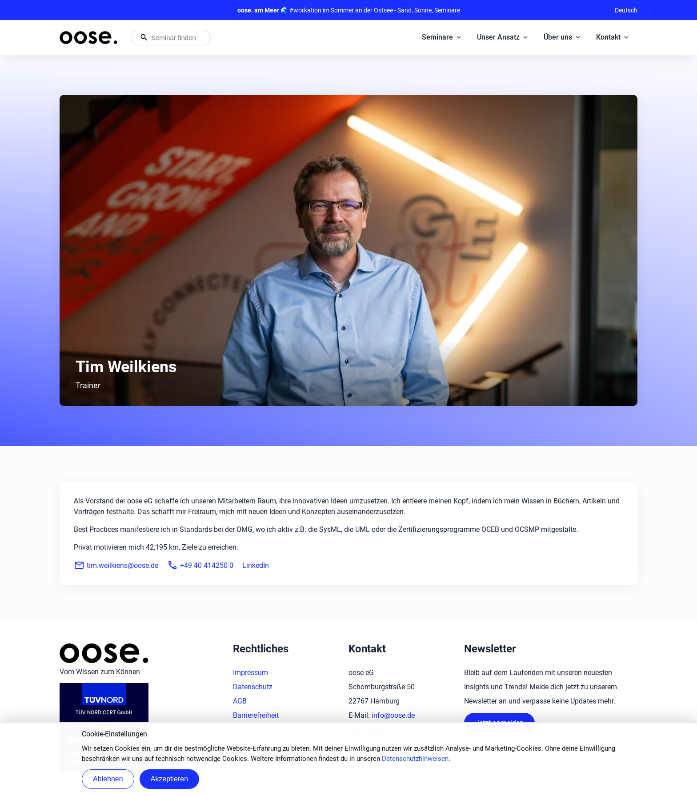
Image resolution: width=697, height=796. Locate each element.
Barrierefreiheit (256, 715)
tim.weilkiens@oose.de (116, 565)
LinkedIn (255, 565)
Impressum (250, 672)
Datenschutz (252, 687)
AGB (240, 701)
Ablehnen (108, 779)
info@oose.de (393, 715)
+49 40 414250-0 (200, 565)
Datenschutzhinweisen (415, 759)
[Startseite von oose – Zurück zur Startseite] (88, 37)
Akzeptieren (169, 779)
